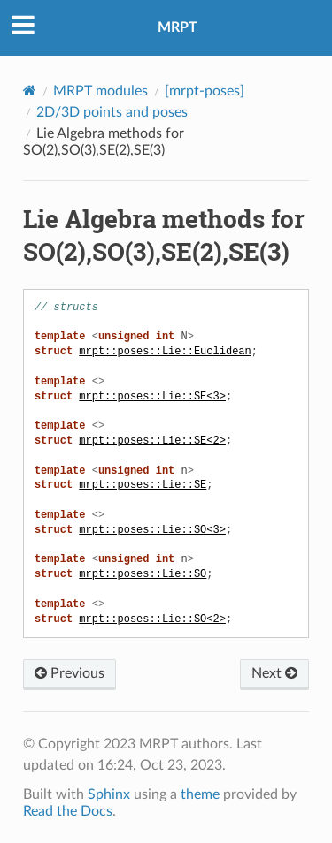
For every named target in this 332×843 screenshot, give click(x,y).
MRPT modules (100, 91)
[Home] (29, 90)
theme (200, 794)
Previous (69, 673)
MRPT (177, 27)
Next (274, 673)
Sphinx (109, 794)
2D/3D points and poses (112, 112)
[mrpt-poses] (204, 91)
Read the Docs (67, 811)
